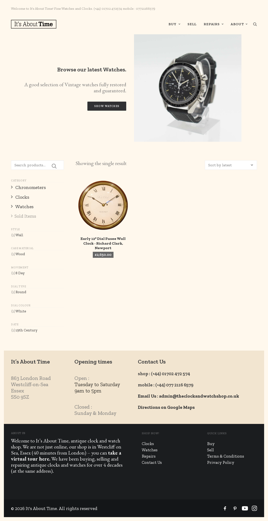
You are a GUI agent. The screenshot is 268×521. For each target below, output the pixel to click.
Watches (150, 449)
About (239, 24)
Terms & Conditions (225, 456)
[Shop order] (231, 165)
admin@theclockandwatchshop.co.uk (199, 396)
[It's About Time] (33, 24)
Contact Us (152, 462)
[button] (255, 24)
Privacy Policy (220, 462)
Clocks (148, 443)
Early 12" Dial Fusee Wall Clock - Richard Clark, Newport (103, 243)
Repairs (213, 24)
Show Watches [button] (106, 106)
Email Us (147, 396)
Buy (174, 24)
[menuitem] (174, 24)
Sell (192, 24)
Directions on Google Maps (166, 407)
